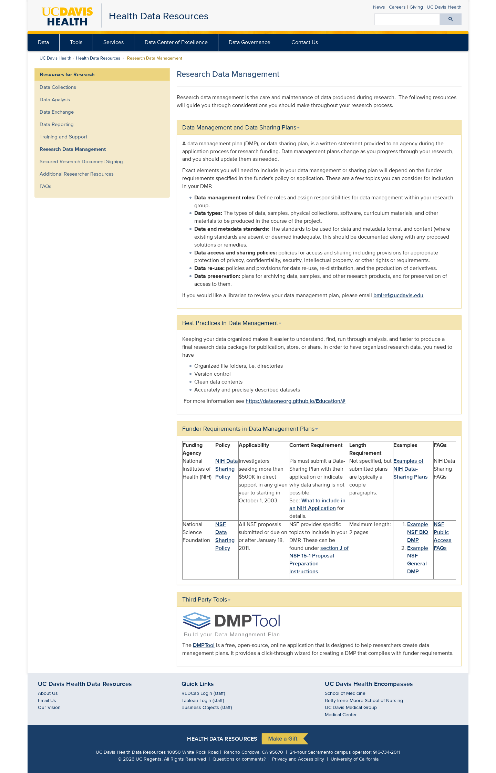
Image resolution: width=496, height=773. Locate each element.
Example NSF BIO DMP (417, 532)
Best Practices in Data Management (231, 322)
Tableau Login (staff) (203, 700)
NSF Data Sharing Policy (225, 536)
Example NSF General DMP (417, 560)
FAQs (45, 186)
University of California (355, 758)
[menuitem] (44, 42)
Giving (416, 6)
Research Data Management (73, 149)
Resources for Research (67, 74)
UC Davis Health (55, 58)
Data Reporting (57, 124)
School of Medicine (345, 693)
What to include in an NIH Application (317, 504)
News (379, 6)
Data (43, 42)
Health (444, 6)
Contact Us (304, 42)
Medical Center (341, 714)
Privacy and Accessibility (298, 758)
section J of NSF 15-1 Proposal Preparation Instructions (319, 560)
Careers (397, 6)
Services (113, 42)
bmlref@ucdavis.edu (398, 295)
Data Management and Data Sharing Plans (241, 127)
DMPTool (204, 645)
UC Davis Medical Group (351, 707)
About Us (48, 693)
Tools (76, 42)
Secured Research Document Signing (81, 161)
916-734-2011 (386, 751)
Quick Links (198, 683)
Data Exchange (57, 111)
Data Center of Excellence (176, 42)
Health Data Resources (158, 16)
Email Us (47, 700)
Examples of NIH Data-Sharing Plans (410, 469)
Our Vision (49, 707)
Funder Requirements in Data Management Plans (250, 428)
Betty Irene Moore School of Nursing (364, 700)
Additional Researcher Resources (77, 173)
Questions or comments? (239, 758)
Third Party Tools (206, 599)
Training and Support (63, 136)
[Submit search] (451, 19)
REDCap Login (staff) (203, 693)
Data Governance (249, 42)
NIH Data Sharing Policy (226, 469)
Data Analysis (55, 99)
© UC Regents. (140, 758)
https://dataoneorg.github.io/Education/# (295, 401)
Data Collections (58, 87)
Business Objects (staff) (207, 707)
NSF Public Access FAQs (443, 536)
